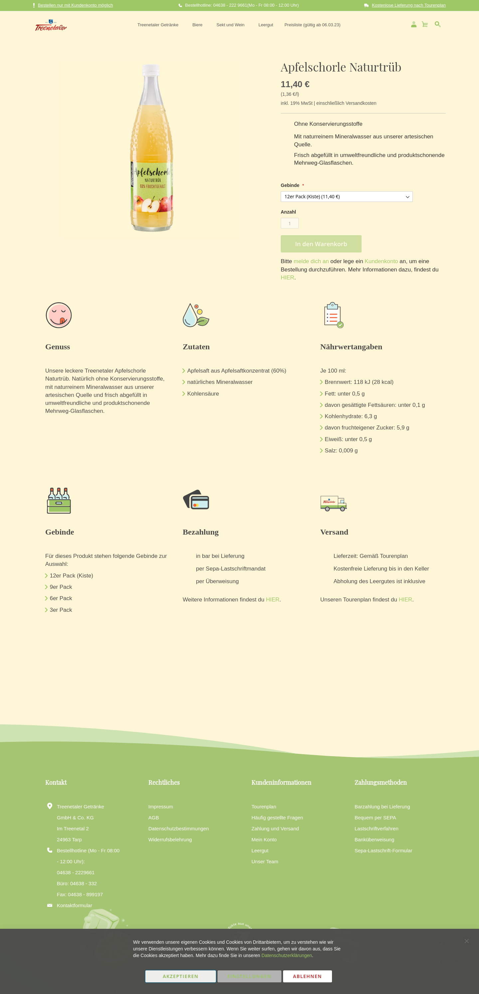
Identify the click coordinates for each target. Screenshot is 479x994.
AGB (153, 817)
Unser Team (264, 861)
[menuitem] (158, 24)
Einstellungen (249, 976)
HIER (287, 276)
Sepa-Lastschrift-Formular (383, 850)
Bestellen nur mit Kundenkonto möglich (73, 5)
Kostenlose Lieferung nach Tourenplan (409, 5)
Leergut (259, 850)
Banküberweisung (374, 839)
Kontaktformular (74, 905)
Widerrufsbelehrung (170, 839)
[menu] (238, 24)
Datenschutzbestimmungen (178, 828)
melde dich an (310, 260)
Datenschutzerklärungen (286, 955)
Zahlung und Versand (275, 828)
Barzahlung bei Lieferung (382, 806)
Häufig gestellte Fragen (277, 817)
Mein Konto (264, 839)
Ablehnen (307, 976)
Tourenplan (263, 806)
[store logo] (49, 24)
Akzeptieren (181, 976)
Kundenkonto (380, 260)
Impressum (160, 806)
